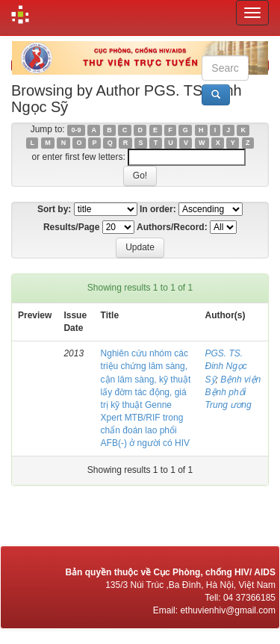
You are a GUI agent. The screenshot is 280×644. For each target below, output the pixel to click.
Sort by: (54, 209)
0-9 (76, 130)
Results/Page (71, 227)
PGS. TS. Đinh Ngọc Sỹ (226, 366)
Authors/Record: (172, 227)
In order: (158, 209)
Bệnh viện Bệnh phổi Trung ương (233, 392)
